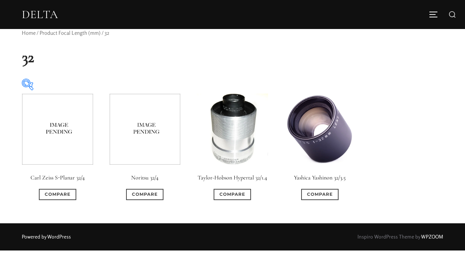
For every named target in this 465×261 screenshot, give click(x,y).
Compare (57, 194)
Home (29, 33)
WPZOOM (432, 236)
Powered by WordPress (46, 236)
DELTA (40, 14)
